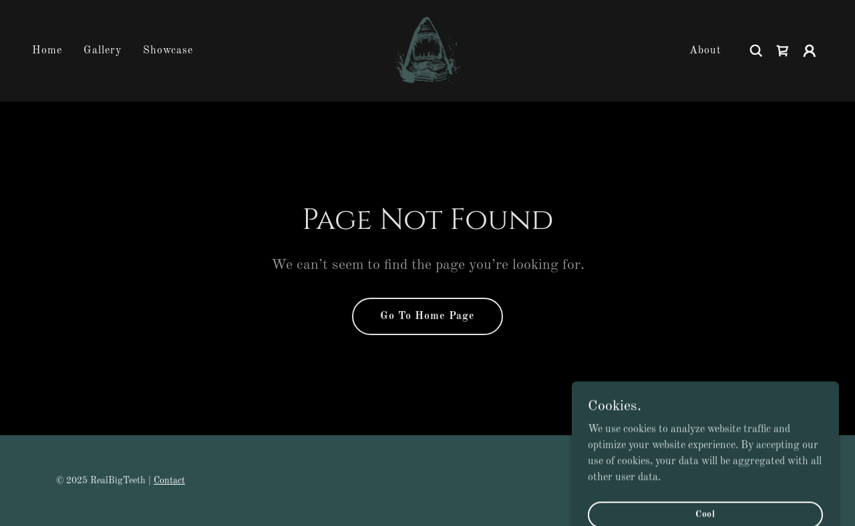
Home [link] (47, 50)
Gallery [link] (102, 50)
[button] (809, 50)
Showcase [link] (168, 50)
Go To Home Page (427, 316)
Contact (169, 480)
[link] (427, 50)
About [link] (705, 50)
